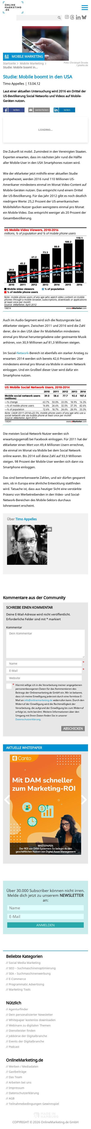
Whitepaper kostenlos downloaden (32, 1020)
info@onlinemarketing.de (38, 700)
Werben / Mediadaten (23, 1066)
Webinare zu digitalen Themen (30, 1025)
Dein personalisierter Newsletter (31, 1014)
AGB (11, 1098)
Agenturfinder (18, 1009)
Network (23, 353)
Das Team (15, 1077)
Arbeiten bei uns (20, 1082)
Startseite (9, 63)
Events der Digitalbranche (26, 1041)
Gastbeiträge (17, 1072)
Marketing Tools (20, 989)
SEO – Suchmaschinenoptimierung (32, 968)
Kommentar (14, 627)
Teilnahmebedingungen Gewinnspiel (34, 1104)
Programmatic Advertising (26, 984)
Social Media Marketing (25, 963)
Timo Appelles (26, 519)
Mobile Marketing (32, 63)
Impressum (16, 1088)
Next (82, 800)
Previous (9, 800)
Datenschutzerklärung (27, 719)
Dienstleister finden (22, 1030)
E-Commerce (17, 979)
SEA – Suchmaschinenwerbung (30, 973)
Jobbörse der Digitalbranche (28, 1036)
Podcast (14, 1047)
